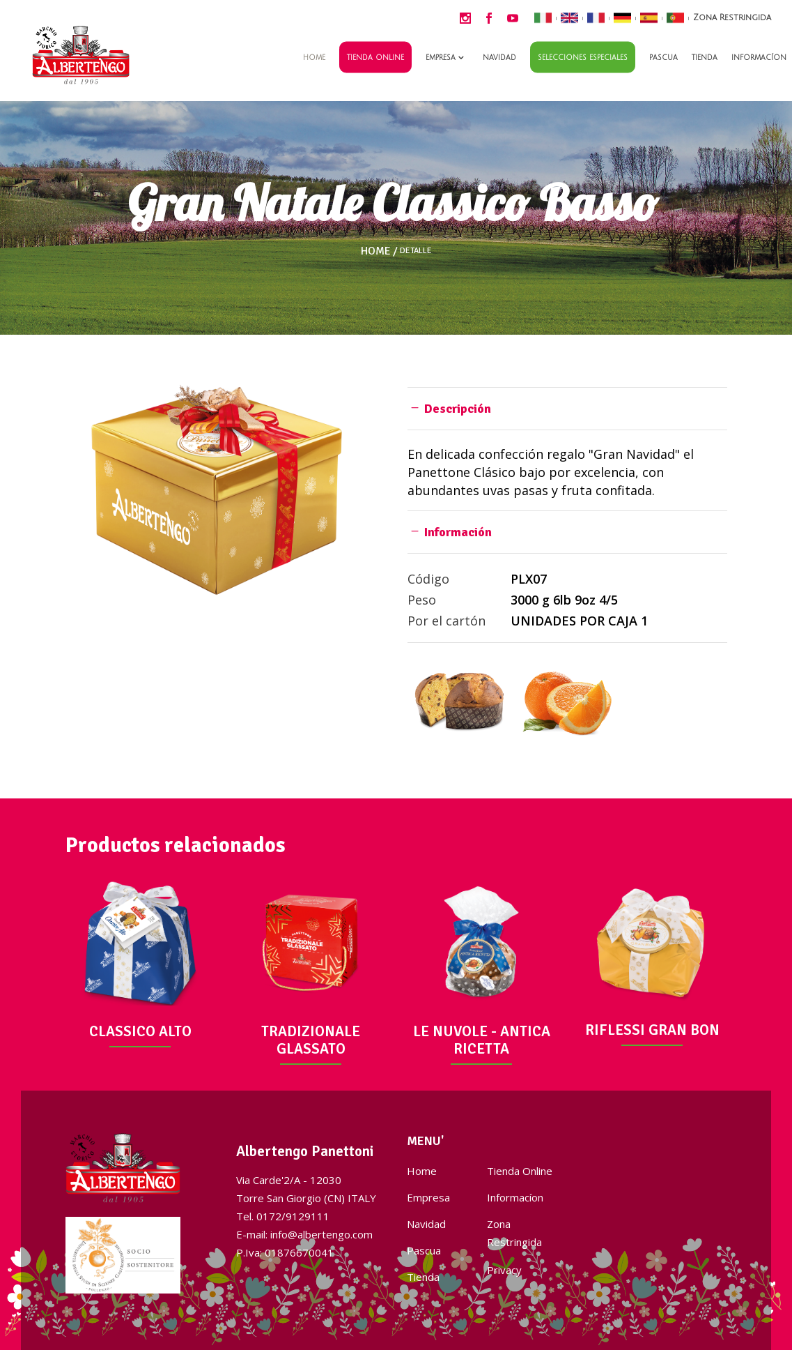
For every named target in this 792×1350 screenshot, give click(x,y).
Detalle (416, 251)
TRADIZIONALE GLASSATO (310, 1040)
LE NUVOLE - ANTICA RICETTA (481, 1040)
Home (376, 251)
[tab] (567, 408)
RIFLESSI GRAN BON (652, 1030)
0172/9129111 (292, 1216)
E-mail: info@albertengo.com (304, 1234)
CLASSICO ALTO (140, 1031)
